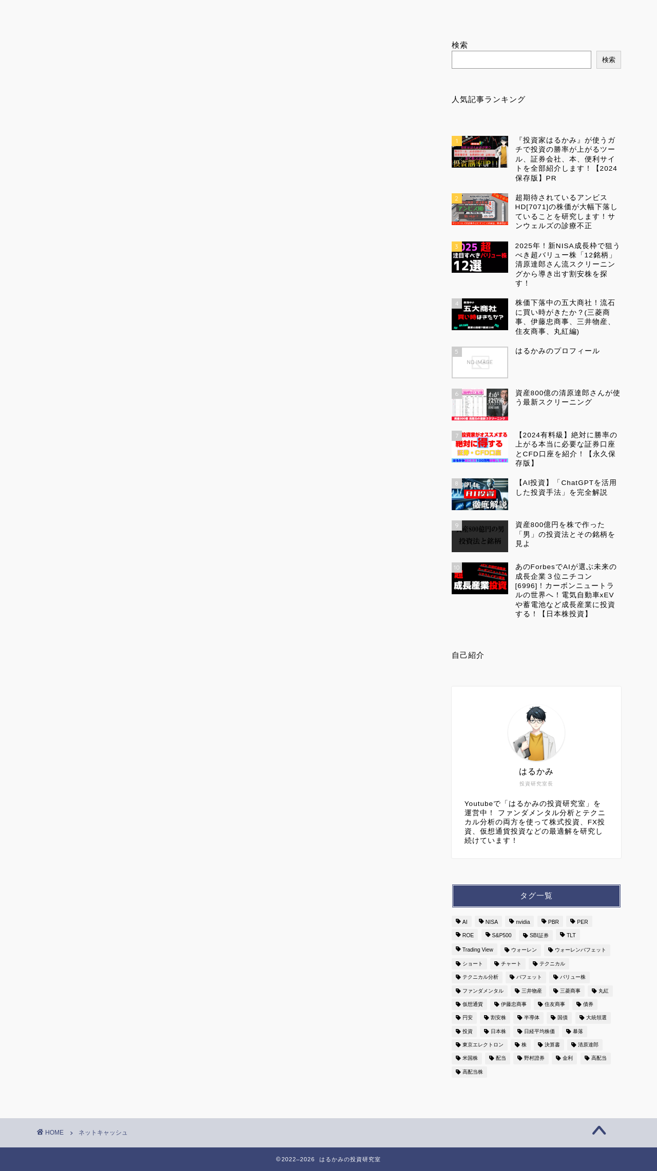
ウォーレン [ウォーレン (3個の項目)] (524, 950)
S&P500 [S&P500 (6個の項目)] (502, 935)
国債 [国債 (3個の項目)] (562, 1018)
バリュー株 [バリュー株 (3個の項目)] (573, 977)
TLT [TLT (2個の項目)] (571, 935)
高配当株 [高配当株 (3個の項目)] (472, 1072)
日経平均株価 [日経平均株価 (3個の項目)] (539, 1031)
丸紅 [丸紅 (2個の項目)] (603, 991)
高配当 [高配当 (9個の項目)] (599, 1058)
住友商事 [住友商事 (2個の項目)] (555, 1004)
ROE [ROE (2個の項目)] (468, 935)
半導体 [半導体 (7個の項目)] (531, 1018)
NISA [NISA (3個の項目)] (492, 922)
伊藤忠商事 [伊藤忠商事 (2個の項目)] (514, 1004)
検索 (460, 45)
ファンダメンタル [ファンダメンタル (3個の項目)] (483, 991)
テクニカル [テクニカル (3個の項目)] (552, 963)
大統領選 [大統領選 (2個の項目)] (596, 1018)
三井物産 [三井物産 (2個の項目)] (531, 991)
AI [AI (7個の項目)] (465, 922)
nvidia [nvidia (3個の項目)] (523, 922)
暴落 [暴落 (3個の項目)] (578, 1031)
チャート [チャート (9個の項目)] (511, 963)
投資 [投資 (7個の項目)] (467, 1031)
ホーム (98, 12)
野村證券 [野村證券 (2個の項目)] (534, 1058)
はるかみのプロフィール (221, 12)
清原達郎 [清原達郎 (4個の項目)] (588, 1044)
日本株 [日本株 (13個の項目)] (498, 1031)
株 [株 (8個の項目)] (524, 1044)
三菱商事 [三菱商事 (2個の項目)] (570, 991)
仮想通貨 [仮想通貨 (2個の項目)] (472, 1004)
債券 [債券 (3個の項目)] (588, 1004)
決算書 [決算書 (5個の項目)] (552, 1044)
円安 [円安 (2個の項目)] (467, 1018)
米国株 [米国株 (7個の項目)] (470, 1058)
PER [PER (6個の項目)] (582, 922)
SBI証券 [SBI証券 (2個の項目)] (539, 935)
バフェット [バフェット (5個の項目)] (529, 977)
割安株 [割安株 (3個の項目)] (498, 1018)
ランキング (345, 12)
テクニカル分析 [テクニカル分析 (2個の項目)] (480, 977)
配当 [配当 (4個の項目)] (501, 1058)
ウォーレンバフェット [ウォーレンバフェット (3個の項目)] (580, 950)
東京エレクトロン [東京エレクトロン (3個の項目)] (483, 1044)
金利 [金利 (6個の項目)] (568, 1058)
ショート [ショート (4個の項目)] (472, 963)
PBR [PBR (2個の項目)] (553, 922)
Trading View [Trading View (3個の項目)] (477, 950)
